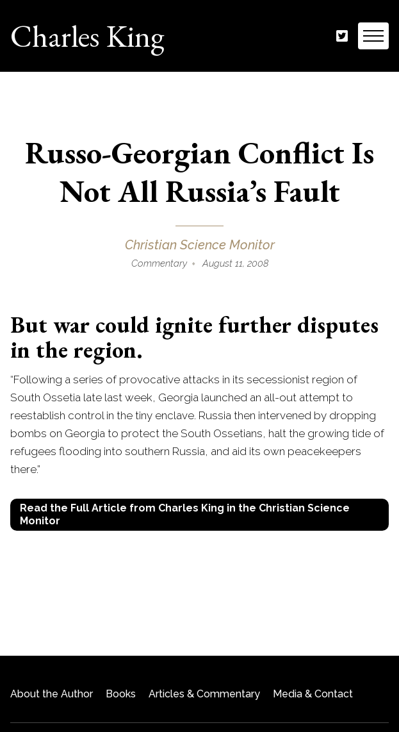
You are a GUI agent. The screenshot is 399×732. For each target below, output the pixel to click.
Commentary (159, 263)
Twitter (342, 36)
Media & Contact (313, 694)
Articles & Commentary (204, 694)
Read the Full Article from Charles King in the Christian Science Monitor (185, 514)
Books (121, 694)
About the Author (51, 694)
